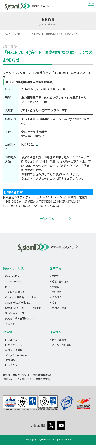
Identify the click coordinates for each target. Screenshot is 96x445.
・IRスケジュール (12, 345)
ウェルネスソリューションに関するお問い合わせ (52, 178)
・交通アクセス (57, 307)
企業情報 (55, 268)
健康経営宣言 (42, 379)
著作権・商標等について (16, 374)
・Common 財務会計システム (19, 297)
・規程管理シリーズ (14, 313)
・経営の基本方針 (59, 281)
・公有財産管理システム (16, 292)
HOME (6, 34)
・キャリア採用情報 (60, 345)
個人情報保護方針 (43, 374)
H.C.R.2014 (29, 144)
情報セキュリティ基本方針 (17, 379)
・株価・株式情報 (12, 350)
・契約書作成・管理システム (18, 318)
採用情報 (55, 332)
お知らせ (19, 34)
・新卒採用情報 (57, 339)
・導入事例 (9, 323)
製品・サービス (13, 268)
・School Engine (12, 281)
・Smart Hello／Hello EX (16, 302)
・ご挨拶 (54, 276)
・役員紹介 (55, 297)
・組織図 (54, 286)
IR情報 (7, 332)
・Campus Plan (11, 276)
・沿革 (53, 302)
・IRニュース (10, 339)
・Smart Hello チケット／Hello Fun (22, 307)
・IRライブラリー (12, 365)
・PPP (6, 286)
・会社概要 (55, 292)
